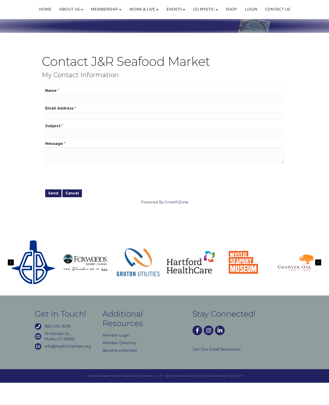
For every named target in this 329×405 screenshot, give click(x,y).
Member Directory (120, 365)
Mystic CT (235, 398)
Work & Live (132, 14)
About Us (59, 14)
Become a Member (120, 373)
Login (294, 14)
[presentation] (80, 198)
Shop (274, 14)
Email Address (59, 130)
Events (164, 14)
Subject (52, 148)
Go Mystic (246, 14)
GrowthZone (176, 224)
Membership (94, 14)
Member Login (116, 357)
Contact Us (164, 31)
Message (54, 166)
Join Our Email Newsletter (216, 371)
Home (35, 14)
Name (51, 112)
